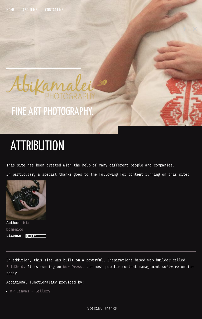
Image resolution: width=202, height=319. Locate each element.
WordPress (72, 267)
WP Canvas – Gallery (30, 291)
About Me (29, 10)
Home (10, 10)
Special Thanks (102, 308)
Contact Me (54, 10)
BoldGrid (14, 267)
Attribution (37, 146)
